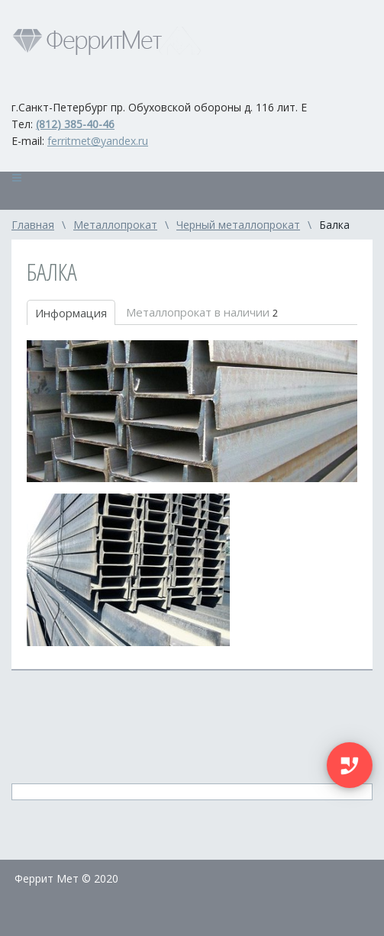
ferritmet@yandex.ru (97, 140)
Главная (32, 224)
